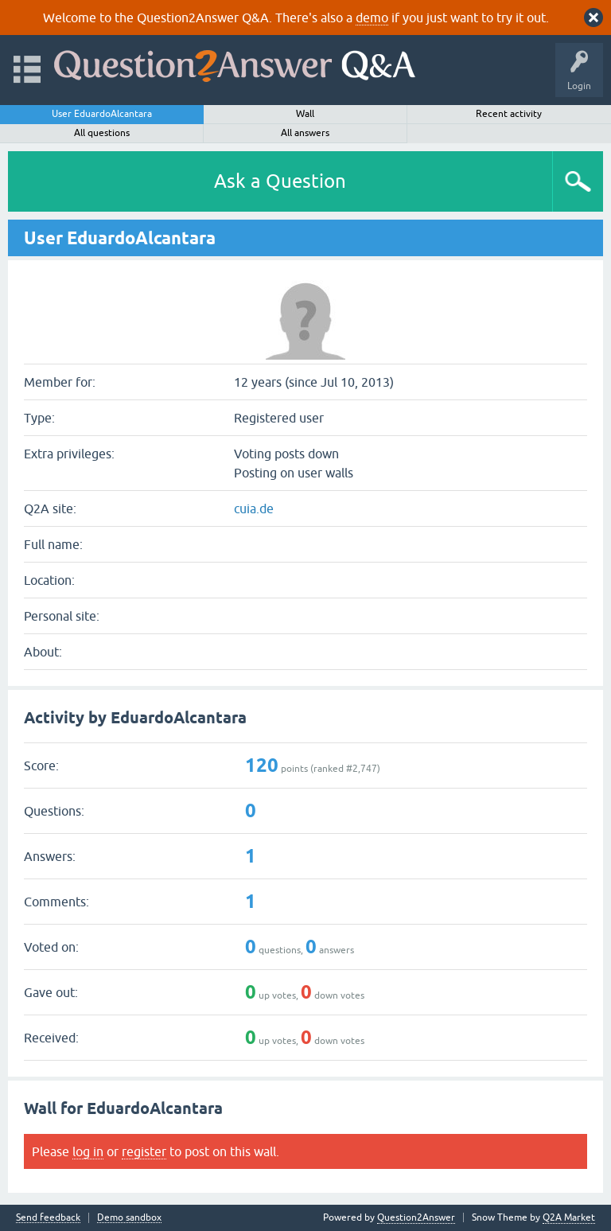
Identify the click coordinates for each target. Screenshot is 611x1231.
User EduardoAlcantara (102, 113)
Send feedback (48, 1218)
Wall (305, 113)
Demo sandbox (129, 1218)
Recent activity (509, 113)
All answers (305, 132)
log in (87, 1151)
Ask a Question (280, 181)
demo (372, 17)
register (144, 1151)
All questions (102, 132)
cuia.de (254, 508)
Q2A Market (569, 1217)
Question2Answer (416, 1217)
